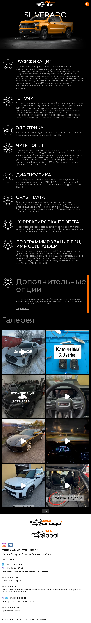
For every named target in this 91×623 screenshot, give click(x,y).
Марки (6, 554)
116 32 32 (10, 587)
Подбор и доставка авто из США (18, 602)
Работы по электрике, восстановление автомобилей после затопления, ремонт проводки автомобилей (41, 591)
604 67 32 (14, 568)
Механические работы (13, 581)
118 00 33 (17, 598)
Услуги (15, 554)
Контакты (87, 4)
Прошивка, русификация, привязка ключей (25, 571)
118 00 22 (10, 608)
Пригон (26, 554)
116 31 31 (10, 578)
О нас (48, 554)
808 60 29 (14, 564)
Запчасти (38, 554)
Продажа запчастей (11, 611)
